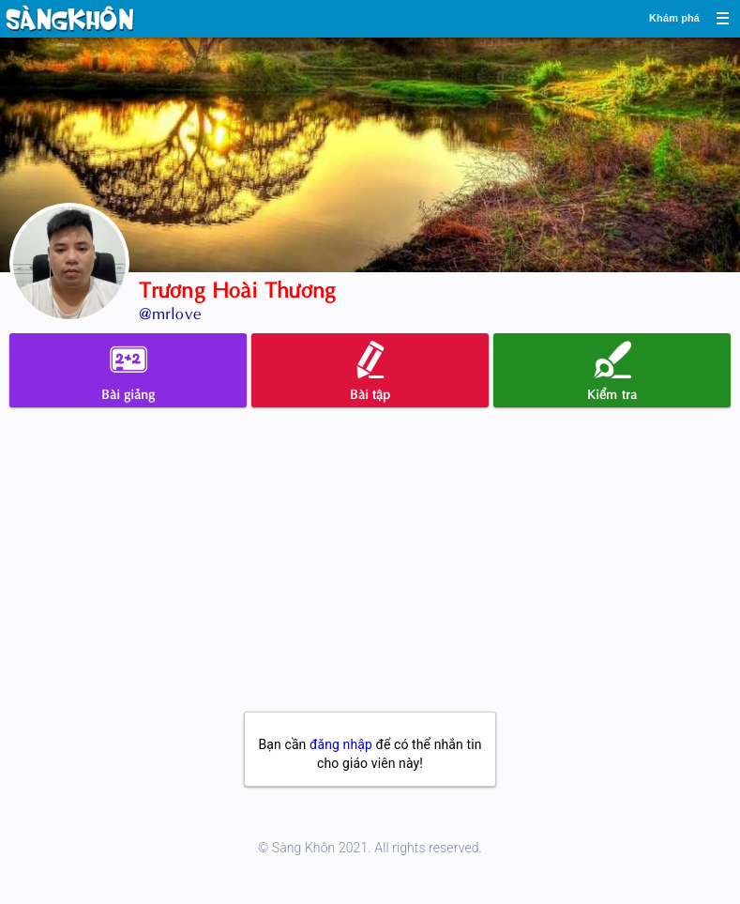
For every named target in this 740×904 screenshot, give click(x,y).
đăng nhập (341, 744)
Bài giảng (128, 372)
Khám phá (674, 17)
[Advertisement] (370, 570)
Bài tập (370, 372)
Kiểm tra (612, 372)
